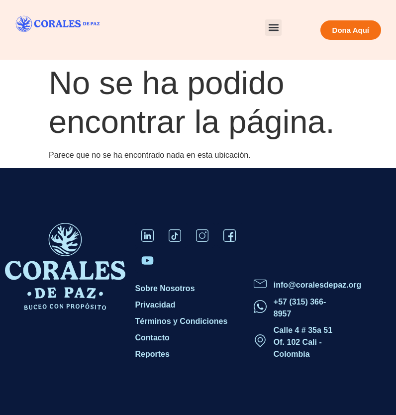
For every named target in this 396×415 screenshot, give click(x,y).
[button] (273, 27)
